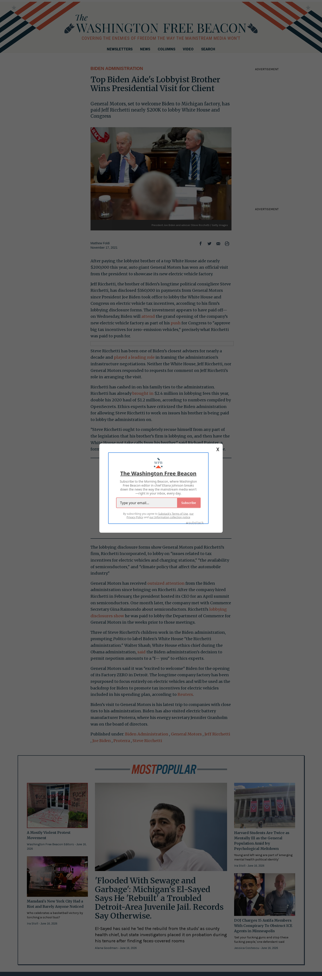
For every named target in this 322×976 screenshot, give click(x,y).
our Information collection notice (169, 517)
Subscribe (188, 502)
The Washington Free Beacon (158, 473)
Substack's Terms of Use (173, 513)
